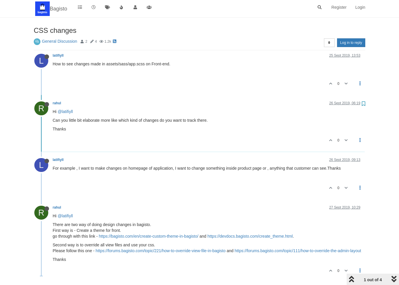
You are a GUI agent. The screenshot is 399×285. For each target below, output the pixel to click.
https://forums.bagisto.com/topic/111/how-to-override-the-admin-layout (298, 250)
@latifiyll (65, 111)
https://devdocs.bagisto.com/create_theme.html (250, 236)
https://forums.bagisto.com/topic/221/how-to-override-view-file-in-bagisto (161, 250)
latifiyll (58, 55)
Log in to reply (351, 43)
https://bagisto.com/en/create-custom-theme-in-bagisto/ (148, 236)
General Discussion (59, 41)
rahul (57, 103)
